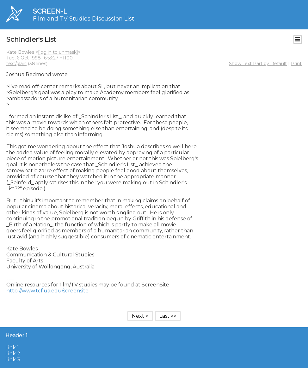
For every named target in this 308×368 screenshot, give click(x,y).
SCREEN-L (50, 11)
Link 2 (12, 354)
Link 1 (12, 348)
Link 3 (12, 360)
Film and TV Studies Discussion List (83, 18)
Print (296, 63)
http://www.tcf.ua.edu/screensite (47, 291)
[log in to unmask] (58, 52)
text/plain (16, 63)
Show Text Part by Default (258, 63)
